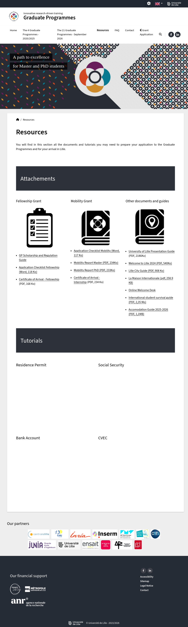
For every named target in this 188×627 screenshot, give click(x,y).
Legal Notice (146, 585)
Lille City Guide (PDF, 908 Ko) (146, 271)
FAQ (117, 30)
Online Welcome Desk (142, 290)
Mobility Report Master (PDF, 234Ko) (96, 263)
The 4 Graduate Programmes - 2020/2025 (31, 34)
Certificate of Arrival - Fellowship (39, 279)
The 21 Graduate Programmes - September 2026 (71, 34)
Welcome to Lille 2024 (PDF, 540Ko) (150, 263)
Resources (103, 30)
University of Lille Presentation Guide (152, 251)
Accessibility (146, 576)
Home (13, 30)
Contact (129, 30)
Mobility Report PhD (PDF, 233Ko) (94, 270)
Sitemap (144, 581)
